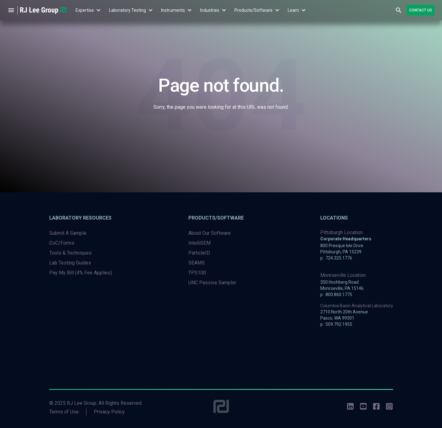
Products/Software (253, 10)
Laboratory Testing (127, 10)
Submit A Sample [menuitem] (67, 233)
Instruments (173, 10)
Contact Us (420, 10)
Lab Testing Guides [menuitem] (70, 263)
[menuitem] (84, 10)
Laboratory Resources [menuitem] (80, 218)
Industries (209, 10)
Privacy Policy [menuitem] (109, 412)
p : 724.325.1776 (336, 257)
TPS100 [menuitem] (197, 273)
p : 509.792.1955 (336, 324)
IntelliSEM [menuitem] (199, 243)
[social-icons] (350, 407)
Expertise (85, 10)
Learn (293, 10)
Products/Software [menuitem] (216, 218)
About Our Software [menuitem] (209, 233)
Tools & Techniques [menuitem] (70, 253)
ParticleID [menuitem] (199, 253)
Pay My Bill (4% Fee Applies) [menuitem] (80, 273)
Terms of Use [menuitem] (64, 412)
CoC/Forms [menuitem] (61, 243)
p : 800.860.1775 (336, 294)
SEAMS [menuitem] (196, 263)
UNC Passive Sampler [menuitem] (212, 283)
